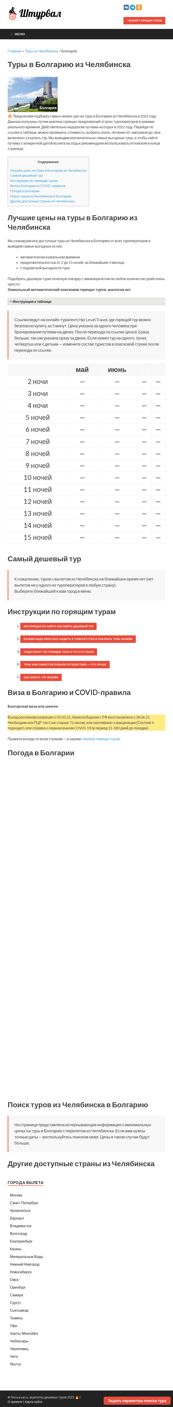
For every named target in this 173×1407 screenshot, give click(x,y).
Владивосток (20, 1226)
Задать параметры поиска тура (137, 1401)
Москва (16, 1195)
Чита (14, 1356)
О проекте (15, 1402)
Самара (16, 1295)
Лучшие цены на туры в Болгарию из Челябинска (48, 170)
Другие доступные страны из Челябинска (42, 201)
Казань (15, 1249)
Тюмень (16, 1318)
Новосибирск (21, 1272)
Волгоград (18, 1233)
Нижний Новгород (24, 1264)
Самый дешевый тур (26, 175)
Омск (14, 1279)
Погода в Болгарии (24, 191)
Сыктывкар (19, 1310)
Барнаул (17, 1218)
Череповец (19, 1348)
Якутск (15, 1364)
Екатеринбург (21, 1241)
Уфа (13, 1325)
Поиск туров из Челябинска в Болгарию (41, 196)
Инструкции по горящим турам (34, 180)
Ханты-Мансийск (24, 1333)
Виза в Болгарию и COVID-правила (37, 186)
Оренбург (18, 1287)
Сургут (15, 1302)
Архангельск (20, 1210)
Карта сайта (33, 1402)
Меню (20, 34)
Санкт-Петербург (24, 1203)
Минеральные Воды (26, 1256)
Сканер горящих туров (144, 20)
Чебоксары (19, 1341)
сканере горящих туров (101, 739)
